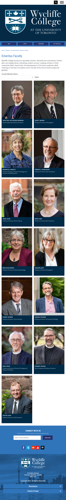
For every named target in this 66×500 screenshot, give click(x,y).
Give (9, 44)
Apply (25, 44)
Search (56, 2)
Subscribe (41, 44)
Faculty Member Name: (10, 74)
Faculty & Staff (15, 50)
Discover (8, 50)
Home (3, 50)
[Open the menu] (61, 2)
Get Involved (57, 44)
